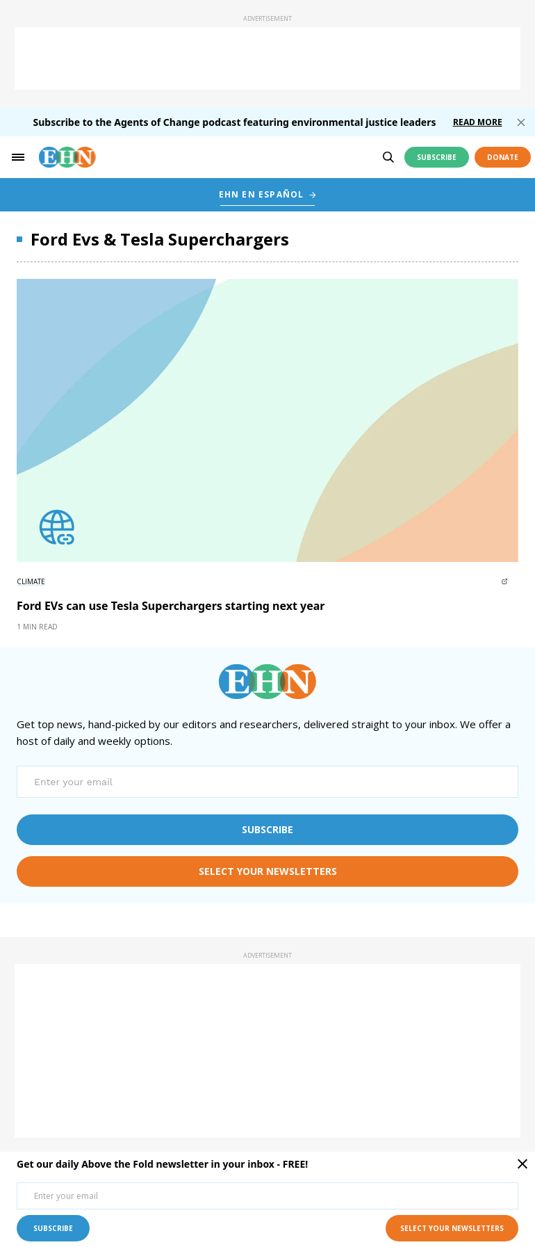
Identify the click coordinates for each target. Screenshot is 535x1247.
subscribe (267, 829)
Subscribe (436, 157)
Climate (31, 581)
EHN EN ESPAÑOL (261, 194)
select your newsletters (268, 871)
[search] (388, 157)
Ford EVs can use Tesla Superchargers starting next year (171, 605)
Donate (502, 157)
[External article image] (267, 420)
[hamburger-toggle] (18, 157)
